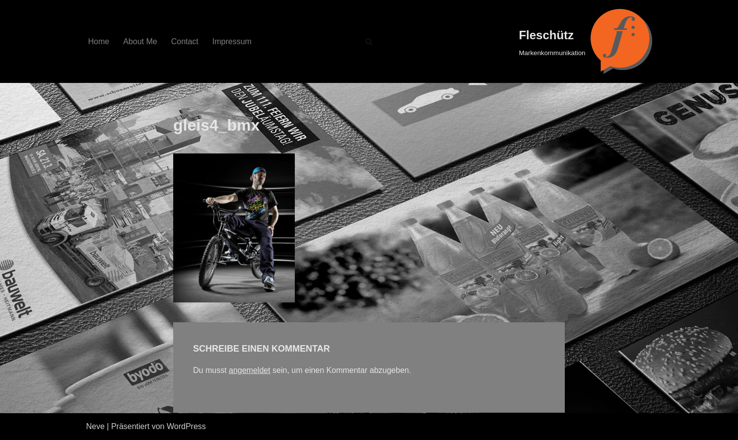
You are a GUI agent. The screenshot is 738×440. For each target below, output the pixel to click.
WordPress (186, 426)
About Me (140, 41)
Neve (95, 426)
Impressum (232, 41)
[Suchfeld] (369, 41)
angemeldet (249, 370)
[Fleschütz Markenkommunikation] (585, 41)
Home (99, 41)
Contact (185, 41)
